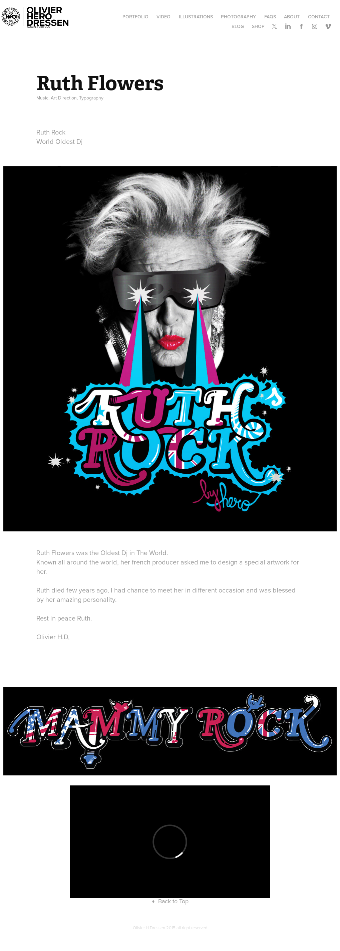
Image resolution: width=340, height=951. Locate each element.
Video (163, 16)
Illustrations (196, 16)
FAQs (270, 16)
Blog (238, 26)
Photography (238, 16)
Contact (319, 16)
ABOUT (292, 16)
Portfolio (135, 16)
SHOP (258, 26)
